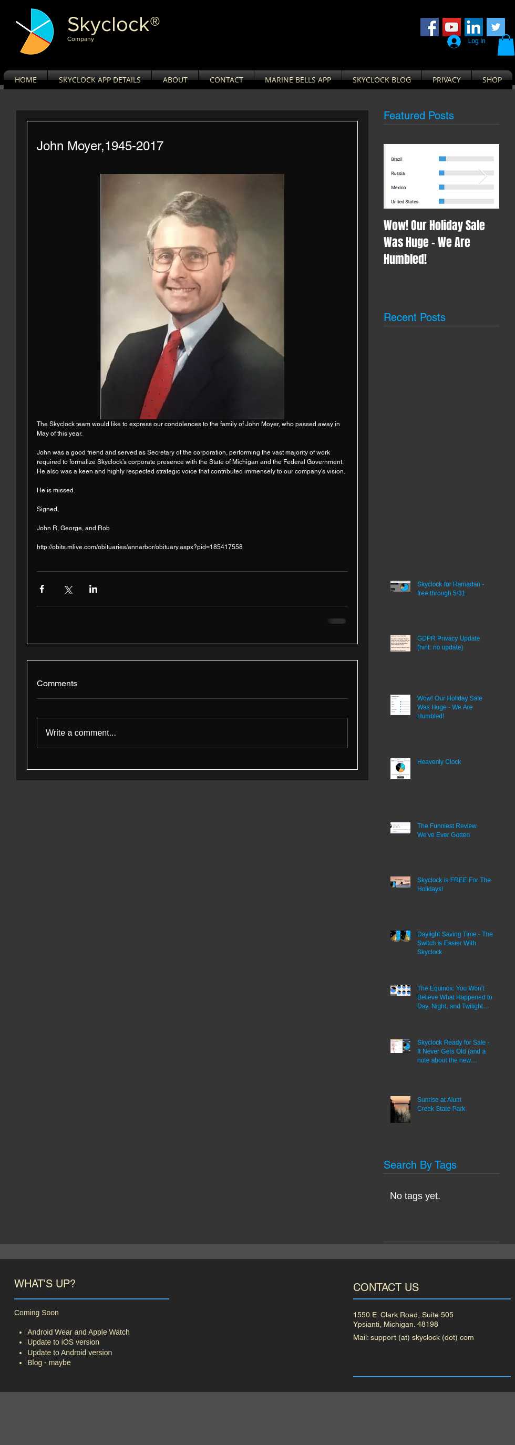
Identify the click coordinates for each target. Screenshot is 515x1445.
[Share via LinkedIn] (93, 589)
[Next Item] (482, 176)
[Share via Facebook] (42, 589)
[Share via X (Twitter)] (68, 589)
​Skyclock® (113, 23)
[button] (506, 45)
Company (80, 39)
